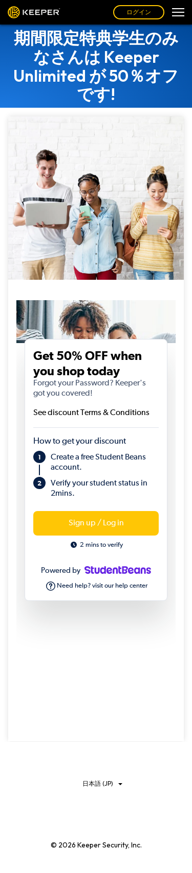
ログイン (138, 12)
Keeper (34, 12)
